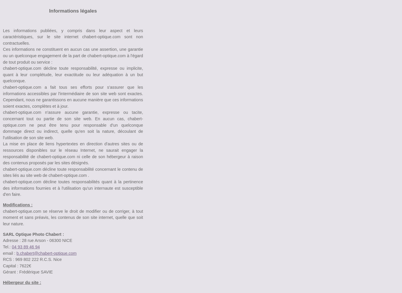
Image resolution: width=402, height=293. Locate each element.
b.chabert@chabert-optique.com (46, 253)
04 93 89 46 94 (26, 247)
